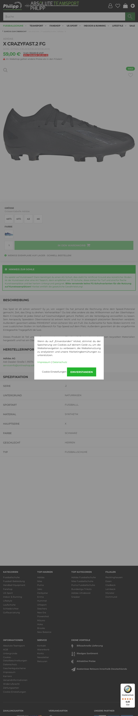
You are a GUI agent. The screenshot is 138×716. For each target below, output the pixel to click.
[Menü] (133, 685)
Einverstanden (81, 372)
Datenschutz (59, 362)
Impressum (44, 362)
